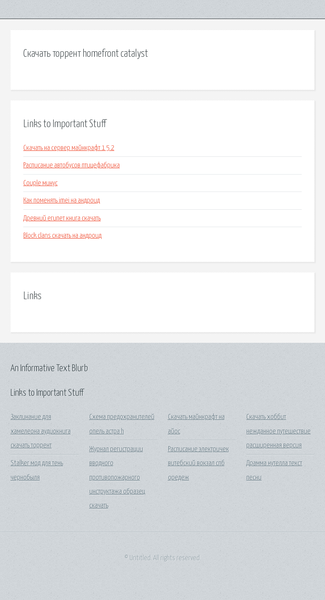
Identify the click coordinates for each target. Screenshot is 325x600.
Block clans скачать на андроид (62, 235)
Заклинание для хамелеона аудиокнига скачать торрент (41, 431)
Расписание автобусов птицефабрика (71, 165)
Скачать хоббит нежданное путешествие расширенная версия (278, 431)
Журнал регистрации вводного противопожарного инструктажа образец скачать (117, 477)
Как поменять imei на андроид (61, 200)
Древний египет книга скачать (62, 218)
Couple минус (40, 183)
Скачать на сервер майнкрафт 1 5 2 (68, 148)
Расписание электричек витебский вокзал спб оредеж (198, 463)
